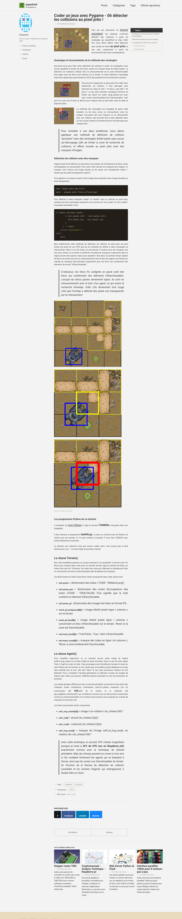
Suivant (109, 818)
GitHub (49, 908)
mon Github (81, 436)
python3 (79, 772)
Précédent (72, 818)
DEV (72, 777)
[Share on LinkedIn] (85, 800)
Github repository (150, 5)
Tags (133, 5)
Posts (104, 5)
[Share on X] (58, 800)
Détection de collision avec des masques (145, 43)
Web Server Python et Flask (121, 856)
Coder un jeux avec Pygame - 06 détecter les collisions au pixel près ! (91, 18)
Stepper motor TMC (65, 854)
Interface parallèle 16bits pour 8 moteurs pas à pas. (149, 857)
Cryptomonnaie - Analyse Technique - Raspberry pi (93, 857)
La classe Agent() (140, 59)
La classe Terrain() (141, 55)
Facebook (35, 908)
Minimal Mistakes (58, 912)
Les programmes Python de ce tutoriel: (144, 50)
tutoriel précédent (101, 34)
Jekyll (46, 912)
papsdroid (32, 6)
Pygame (68, 772)
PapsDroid (25, 34)
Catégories (119, 5)
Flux (59, 908)
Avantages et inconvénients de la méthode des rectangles (146, 36)
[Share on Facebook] (70, 800)
